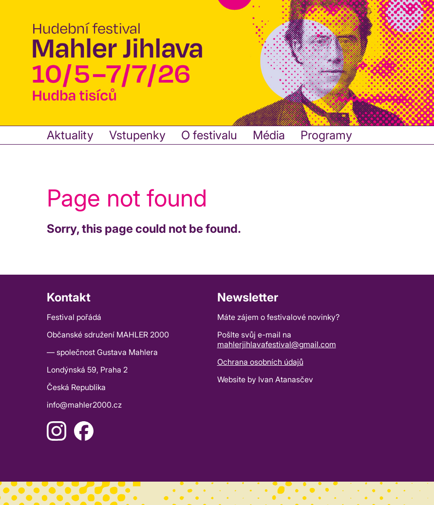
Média (269, 135)
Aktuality (70, 135)
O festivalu (209, 135)
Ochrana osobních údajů (260, 362)
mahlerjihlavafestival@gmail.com (276, 344)
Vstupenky (137, 135)
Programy (326, 135)
